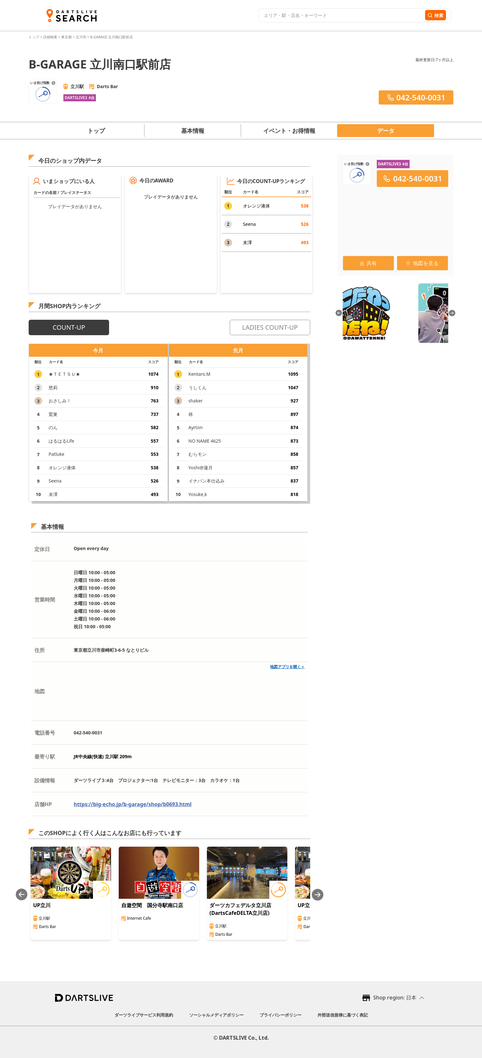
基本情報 (192, 130)
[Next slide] (317, 894)
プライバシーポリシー (280, 1015)
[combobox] (341, 15)
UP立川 (42, 905)
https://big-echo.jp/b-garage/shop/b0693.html (132, 804)
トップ (34, 36)
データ (385, 130)
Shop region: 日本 (394, 997)
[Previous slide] (21, 894)
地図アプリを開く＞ (287, 666)
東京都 (66, 36)
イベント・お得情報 (289, 130)
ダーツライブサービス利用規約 (144, 1015)
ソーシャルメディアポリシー (216, 1015)
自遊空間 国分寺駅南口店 (152, 905)
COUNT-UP (68, 327)
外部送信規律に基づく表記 (343, 1015)
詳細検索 (50, 36)
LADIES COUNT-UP (270, 327)
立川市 (81, 36)
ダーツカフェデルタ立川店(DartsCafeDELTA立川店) (240, 909)
